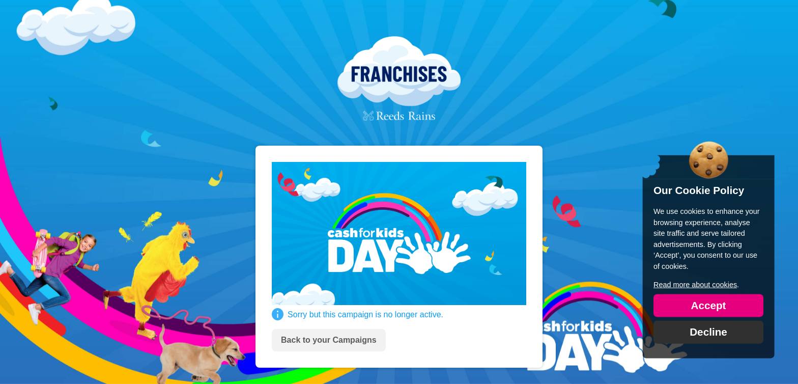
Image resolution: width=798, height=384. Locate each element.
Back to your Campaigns (329, 340)
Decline (708, 331)
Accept (708, 305)
